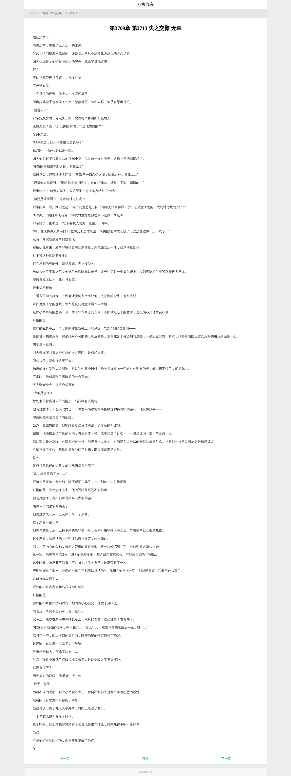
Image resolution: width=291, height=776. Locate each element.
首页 (45, 13)
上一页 (65, 758)
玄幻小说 (56, 13)
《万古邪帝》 (72, 13)
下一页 (226, 758)
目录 (145, 758)
